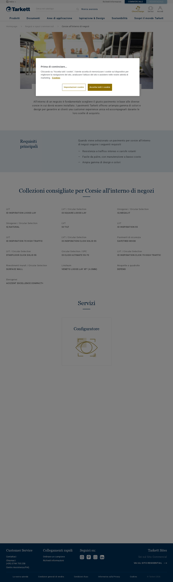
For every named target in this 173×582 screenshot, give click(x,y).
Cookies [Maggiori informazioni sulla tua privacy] (56, 78)
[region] (88, 77)
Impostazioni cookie (74, 87)
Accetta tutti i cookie (100, 87)
